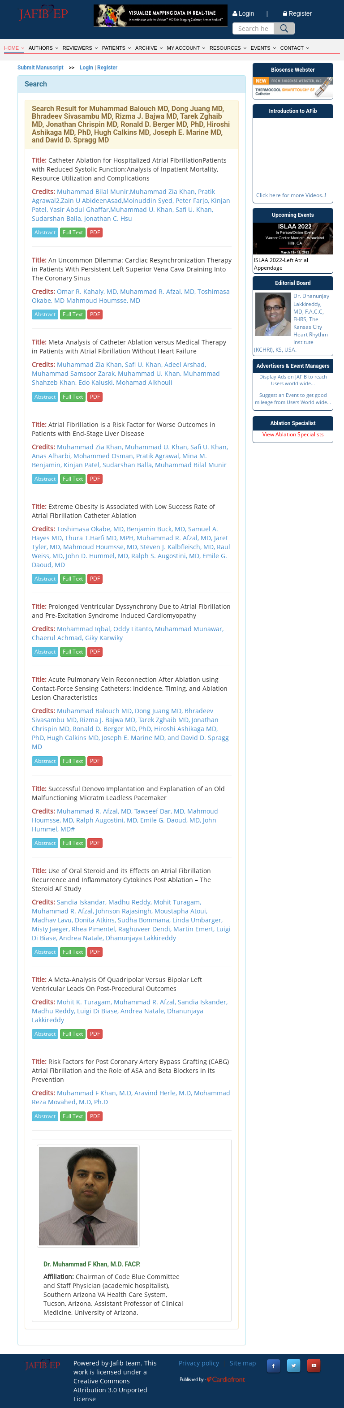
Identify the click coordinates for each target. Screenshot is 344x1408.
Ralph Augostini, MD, (108, 820)
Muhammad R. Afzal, (146, 1002)
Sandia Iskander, (203, 1002)
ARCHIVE (149, 48)
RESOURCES (228, 48)
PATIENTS (116, 48)
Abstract (45, 232)
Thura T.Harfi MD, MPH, (101, 538)
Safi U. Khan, (144, 364)
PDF (95, 232)
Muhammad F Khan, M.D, (95, 1093)
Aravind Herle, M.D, (164, 1093)
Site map (243, 1363)
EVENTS (263, 48)
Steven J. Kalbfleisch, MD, (178, 547)
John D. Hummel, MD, (98, 555)
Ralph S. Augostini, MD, (166, 555)
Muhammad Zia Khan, (91, 364)
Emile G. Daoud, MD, (171, 820)
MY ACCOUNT (186, 48)
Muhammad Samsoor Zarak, (75, 373)
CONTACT (294, 48)
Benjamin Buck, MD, (157, 529)
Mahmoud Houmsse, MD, (101, 547)
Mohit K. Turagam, (85, 1002)
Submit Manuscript (40, 68)
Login (86, 68)
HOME (14, 48)
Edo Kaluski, (97, 382)
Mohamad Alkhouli (144, 382)
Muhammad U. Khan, (150, 373)
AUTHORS (43, 48)
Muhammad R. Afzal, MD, (159, 291)
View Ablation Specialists (293, 434)
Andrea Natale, (143, 1011)
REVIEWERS (80, 48)
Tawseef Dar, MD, (160, 811)
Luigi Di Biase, (98, 1011)
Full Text (73, 232)
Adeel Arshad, (185, 364)
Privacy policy (199, 1363)
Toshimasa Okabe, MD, (92, 529)
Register (297, 13)
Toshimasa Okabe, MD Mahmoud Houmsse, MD (131, 296)
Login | (250, 13)
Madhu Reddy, (54, 1011)
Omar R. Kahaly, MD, (88, 291)
